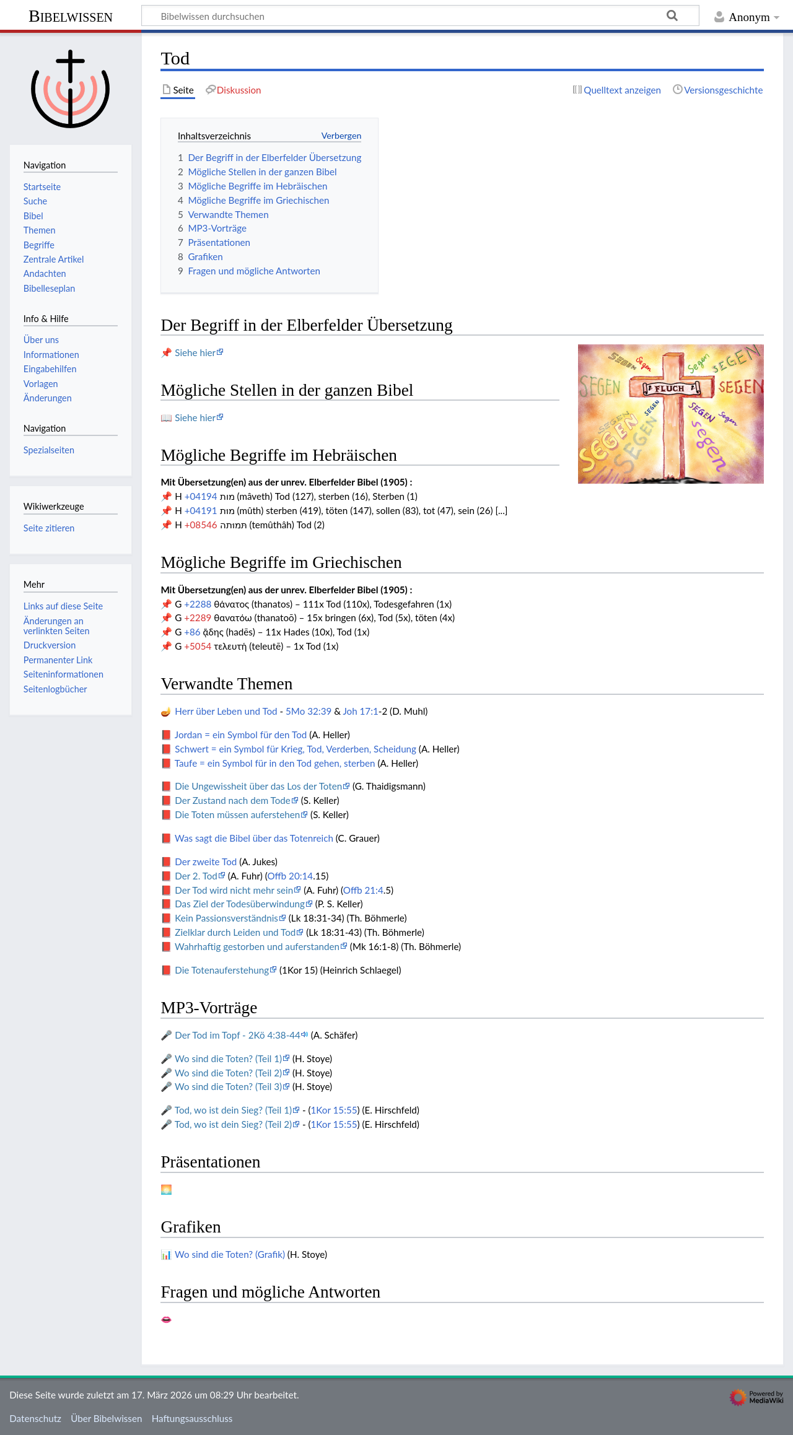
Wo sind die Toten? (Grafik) (230, 1254)
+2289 (197, 617)
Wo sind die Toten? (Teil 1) (228, 1058)
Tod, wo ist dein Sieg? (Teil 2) (233, 1124)
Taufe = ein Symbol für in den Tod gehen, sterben (275, 763)
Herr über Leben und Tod (226, 711)
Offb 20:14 (290, 875)
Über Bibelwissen (106, 1418)
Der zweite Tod (206, 861)
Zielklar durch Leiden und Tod (235, 932)
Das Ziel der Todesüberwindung (240, 903)
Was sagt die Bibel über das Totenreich (254, 838)
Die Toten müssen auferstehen (237, 814)
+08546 (201, 524)
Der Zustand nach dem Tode (233, 800)
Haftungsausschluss (192, 1418)
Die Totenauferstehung (222, 969)
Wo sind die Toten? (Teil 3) (228, 1086)
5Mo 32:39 (308, 711)
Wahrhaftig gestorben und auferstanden (257, 946)
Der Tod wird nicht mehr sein (234, 890)
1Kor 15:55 (334, 1109)
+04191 (201, 510)
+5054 (197, 646)
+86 (192, 631)
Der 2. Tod (196, 875)
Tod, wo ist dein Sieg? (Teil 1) (233, 1109)
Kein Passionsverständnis (226, 917)
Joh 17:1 (360, 711)
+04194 (201, 496)
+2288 (197, 603)
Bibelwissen (70, 15)
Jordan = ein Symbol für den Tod (241, 734)
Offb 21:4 (363, 890)
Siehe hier (195, 352)
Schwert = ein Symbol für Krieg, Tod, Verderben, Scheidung (295, 748)
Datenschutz (35, 1418)
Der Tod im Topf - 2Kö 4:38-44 (237, 1034)
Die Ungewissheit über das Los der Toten (258, 786)
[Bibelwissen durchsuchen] (420, 15)
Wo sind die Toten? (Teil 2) (228, 1072)
